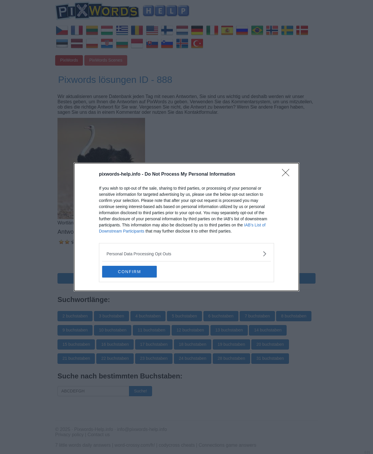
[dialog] (186, 227)
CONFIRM (129, 271)
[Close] (287, 174)
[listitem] (186, 254)
